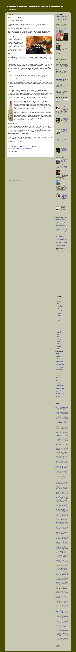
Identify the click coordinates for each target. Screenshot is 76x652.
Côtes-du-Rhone (64, 206)
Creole (57, 463)
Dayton (58, 466)
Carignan (65, 439)
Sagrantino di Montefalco (60, 572)
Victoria (61, 621)
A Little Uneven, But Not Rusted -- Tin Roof (61, 140)
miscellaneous (60, 522)
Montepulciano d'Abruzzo (62, 526)
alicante (65, 407)
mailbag (62, 511)
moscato (64, 528)
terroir (57, 598)
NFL (59, 539)
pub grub (62, 557)
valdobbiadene (63, 612)
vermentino (64, 620)
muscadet (57, 532)
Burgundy (64, 431)
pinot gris (60, 551)
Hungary (66, 494)
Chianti (57, 448)
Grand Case (65, 487)
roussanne (57, 569)
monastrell (66, 523)
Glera (61, 486)
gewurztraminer (65, 484)
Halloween (57, 492)
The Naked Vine (65, 45)
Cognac (67, 456)
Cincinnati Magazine (60, 223)
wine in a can (58, 634)
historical (62, 493)
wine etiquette (66, 631)
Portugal (58, 554)
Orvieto (57, 546)
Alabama (57, 407)
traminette (65, 605)
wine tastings (65, 636)
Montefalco (59, 524)
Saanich (60, 570)
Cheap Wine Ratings (60, 356)
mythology (57, 533)
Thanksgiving (58, 600)
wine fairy (59, 633)
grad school (65, 486)
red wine (66, 561)
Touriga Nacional (58, 605)
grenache (57, 489)
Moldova (62, 523)
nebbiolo (65, 534)
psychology (58, 557)
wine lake (63, 634)
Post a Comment (12, 153)
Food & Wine (58, 383)
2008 (58, 345)
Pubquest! (58, 391)
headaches (57, 493)
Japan (57, 501)
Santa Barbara (61, 577)
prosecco (58, 556)
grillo (63, 489)
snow (58, 584)
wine (57, 630)
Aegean (62, 404)
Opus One (61, 543)
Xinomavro (66, 638)
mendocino (57, 516)
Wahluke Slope (58, 626)
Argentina (62, 412)
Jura (61, 504)
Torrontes (58, 603)
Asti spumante (66, 414)
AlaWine (57, 353)
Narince (61, 534)
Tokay (67, 602)
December (60, 306)
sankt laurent (65, 575)
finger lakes (66, 475)
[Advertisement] (30, 167)
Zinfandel (59, 639)
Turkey (61, 608)
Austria (58, 417)
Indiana (66, 496)
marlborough (63, 515)
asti (61, 414)
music (66, 532)
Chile (57, 449)
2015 (58, 332)
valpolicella (65, 613)
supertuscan (58, 592)
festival (61, 475)
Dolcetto (57, 470)
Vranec (66, 625)
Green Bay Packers (63, 488)
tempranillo (29, 148)
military (57, 520)
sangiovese (58, 575)
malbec (57, 512)
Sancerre (64, 574)
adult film (57, 404)
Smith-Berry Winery (59, 396)
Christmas (57, 452)
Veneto (65, 617)
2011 (58, 339)
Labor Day (65, 505)
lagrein (57, 506)
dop (66, 470)
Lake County (63, 506)
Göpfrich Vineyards (59, 385)
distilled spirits (58, 468)
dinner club (63, 467)
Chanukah (57, 443)
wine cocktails (59, 631)
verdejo (65, 618)
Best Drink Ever (59, 355)
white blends (63, 627)
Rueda (62, 569)
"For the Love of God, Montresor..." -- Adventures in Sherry (64, 150)
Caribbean (59, 439)
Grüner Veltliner (63, 491)
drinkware (57, 471)
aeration (66, 404)
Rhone (65, 564)
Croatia (67, 463)
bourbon (64, 426)
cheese (65, 445)
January (59, 328)
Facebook (57, 87)
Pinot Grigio (65, 549)
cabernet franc (59, 432)
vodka (56, 625)
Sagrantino (65, 570)
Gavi (66, 483)
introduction (63, 65)
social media (66, 584)
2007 (58, 346)
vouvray (61, 625)
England (61, 472)
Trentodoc (61, 607)
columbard (59, 457)
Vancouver (57, 615)
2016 (58, 331)
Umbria (57, 611)
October (59, 310)
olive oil (66, 542)
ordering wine (66, 543)
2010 (58, 341)
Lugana (62, 510)
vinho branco (66, 621)
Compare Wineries (59, 361)
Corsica (66, 461)
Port (63, 552)
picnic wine (61, 548)
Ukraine (65, 610)
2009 (58, 343)
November (60, 308)
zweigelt (64, 639)
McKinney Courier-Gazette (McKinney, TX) (61, 234)
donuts (62, 470)
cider (61, 452)
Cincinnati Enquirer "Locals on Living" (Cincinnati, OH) (61, 222)
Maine (66, 511)
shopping (63, 583)
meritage (64, 516)
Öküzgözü (57, 542)
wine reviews (64, 635)
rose (67, 566)
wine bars (62, 630)
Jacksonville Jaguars (59, 500)
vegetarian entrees (59, 617)
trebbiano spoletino (63, 606)
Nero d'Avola (58, 536)
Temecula (64, 596)
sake (67, 572)
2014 (58, 334)
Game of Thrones (59, 482)
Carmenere (58, 440)
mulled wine (64, 531)
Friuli (65, 479)
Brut (58, 431)
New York (65, 537)
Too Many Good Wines (60, 367)
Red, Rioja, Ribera (61, 324)
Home (30, 178)
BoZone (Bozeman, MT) (60, 219)
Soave (61, 584)
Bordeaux (58, 426)
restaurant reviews (62, 562)
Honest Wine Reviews (60, 364)
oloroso (57, 543)
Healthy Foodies (59, 386)
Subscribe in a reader (60, 251)
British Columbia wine (64, 428)
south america (65, 587)
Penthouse (57, 547)
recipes (67, 560)
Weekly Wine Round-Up (60, 370)
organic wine (64, 544)
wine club (66, 630)
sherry (63, 582)
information (65, 497)
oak (61, 541)
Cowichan (65, 462)
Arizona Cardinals (60, 413)
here (65, 85)
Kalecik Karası (58, 505)
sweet (66, 592)
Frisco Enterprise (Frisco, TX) (61, 229)
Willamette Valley (64, 629)
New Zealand (58, 538)
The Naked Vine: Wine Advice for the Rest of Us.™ (34, 6)
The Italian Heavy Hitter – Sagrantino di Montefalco (64, 160)
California (59, 435)
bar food (57, 418)
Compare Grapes (59, 359)
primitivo (60, 555)
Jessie (66, 501)
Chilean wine (63, 449)
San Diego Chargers (61, 573)
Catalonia (63, 440)
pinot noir (66, 551)
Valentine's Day (58, 613)
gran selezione (58, 487)
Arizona (67, 412)
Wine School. (63, 66)
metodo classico (64, 519)
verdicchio (57, 620)
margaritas (63, 514)
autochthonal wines (64, 417)
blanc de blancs (64, 423)
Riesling (66, 565)
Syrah (57, 595)
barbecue (61, 418)
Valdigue (57, 612)
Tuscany (59, 610)
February (60, 327)
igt (59, 496)
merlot (57, 518)
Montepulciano (65, 524)
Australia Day (66, 416)
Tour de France (64, 603)
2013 (58, 336)
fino (57, 476)
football (67, 476)
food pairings (61, 476)
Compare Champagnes (60, 358)
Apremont (57, 412)
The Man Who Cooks (61, 602)
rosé (59, 568)
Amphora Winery (59, 375)
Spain (26, 148)
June (59, 315)
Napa (57, 534)
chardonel (64, 443)
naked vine (63, 533)
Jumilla (57, 504)
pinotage (59, 552)
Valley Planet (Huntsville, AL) (61, 242)
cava (67, 440)
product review (66, 555)
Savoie (67, 579)
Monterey (57, 527)
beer (67, 421)
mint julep (64, 520)
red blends (59, 561)
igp (57, 496)
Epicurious (58, 380)
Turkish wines (65, 608)
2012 (58, 337)
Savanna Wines (64, 170)
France (66, 478)
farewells (57, 475)
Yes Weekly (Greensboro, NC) (61, 245)
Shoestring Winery (59, 394)
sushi (63, 592)
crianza (60, 463)
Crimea (63, 463)
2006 (58, 348)
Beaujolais (66, 419)
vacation (66, 611)
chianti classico (64, 448)
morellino (58, 528)
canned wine (61, 438)
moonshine (66, 527)
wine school (58, 636)
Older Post (49, 178)
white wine (58, 629)
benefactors (59, 422)
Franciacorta (61, 479)
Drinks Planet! (58, 378)
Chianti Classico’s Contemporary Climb (62, 323)
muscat (62, 532)
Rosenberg (65, 568)
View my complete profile (60, 54)
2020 (58, 299)
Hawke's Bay (64, 492)
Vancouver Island (58, 616)
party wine (61, 546)
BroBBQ (57, 377)
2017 (58, 305)
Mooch (62, 527)
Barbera (65, 418)
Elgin (58, 472)
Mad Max (58, 511)
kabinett (65, 504)
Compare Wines (59, 362)
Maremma (58, 514)
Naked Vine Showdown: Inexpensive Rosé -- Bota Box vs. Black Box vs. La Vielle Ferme (64, 196)
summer (65, 591)
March (59, 320)
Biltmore (65, 422)
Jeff (61, 501)
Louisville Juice (59, 366)
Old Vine (61, 542)
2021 (58, 298)
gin (57, 486)
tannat (62, 595)
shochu (59, 583)
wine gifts (65, 633)
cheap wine (61, 445)
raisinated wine (58, 560)
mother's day (64, 529)
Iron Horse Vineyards (60, 388)
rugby (66, 569)
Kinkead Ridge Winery (60, 390)
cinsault (59, 453)
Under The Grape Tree (60, 369)
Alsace (57, 409)
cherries (65, 447)
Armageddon (66, 413)
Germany (57, 484)
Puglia (66, 557)
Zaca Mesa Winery (59, 397)
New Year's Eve (59, 537)
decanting (62, 466)
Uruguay (61, 611)
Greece (57, 488)
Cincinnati (66, 452)
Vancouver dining (64, 615)
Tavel (65, 595)
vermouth (57, 621)
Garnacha (13, 148)
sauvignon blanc (59, 579)
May (59, 317)
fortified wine (59, 478)
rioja (23, 148)
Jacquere (65, 500)
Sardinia (58, 578)
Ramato (63, 560)
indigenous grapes (59, 497)
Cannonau (66, 438)
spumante (59, 590)
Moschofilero (58, 529)
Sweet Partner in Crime (61, 593)
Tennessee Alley (64, 597)
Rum (56, 570)
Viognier (64, 623)
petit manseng (62, 547)
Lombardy (58, 510)
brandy (62, 427)
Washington (65, 626)
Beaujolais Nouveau (61, 421)
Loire (67, 509)
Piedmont (66, 548)
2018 (58, 303)
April (59, 318)
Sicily (67, 583)
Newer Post (11, 178)
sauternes (64, 578)
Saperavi (67, 577)
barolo (57, 419)
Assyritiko (58, 414)
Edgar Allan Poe (65, 471)
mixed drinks (58, 523)
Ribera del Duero (18, 148)
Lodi (64, 509)
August (59, 311)
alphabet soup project (61, 408)
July (59, 313)
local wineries (58, 509)
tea (67, 595)
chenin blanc (58, 447)
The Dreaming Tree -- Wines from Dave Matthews (64, 119)
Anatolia (66, 409)
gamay (66, 481)
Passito (66, 546)
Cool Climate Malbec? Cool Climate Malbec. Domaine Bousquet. (64, 183)
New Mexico (64, 536)
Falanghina (61, 473)
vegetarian (65, 616)
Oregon (58, 544)
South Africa (58, 587)
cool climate (61, 461)
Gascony (62, 483)
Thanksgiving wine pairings (63, 601)
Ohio (65, 541)
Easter (61, 471)
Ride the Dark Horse (60, 393)
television (58, 596)
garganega (65, 482)
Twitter (57, 89)
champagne (64, 441)
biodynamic (57, 423)
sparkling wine (64, 588)
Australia (59, 416)
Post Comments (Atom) (17, 180)
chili (67, 449)
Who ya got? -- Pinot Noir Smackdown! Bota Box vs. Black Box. (64, 108)
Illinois (62, 496)
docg (66, 468)
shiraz (67, 582)
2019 (58, 301)
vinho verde (59, 622)
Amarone (61, 409)
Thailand (64, 598)
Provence (65, 556)
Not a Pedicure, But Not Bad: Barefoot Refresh (64, 130)
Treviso (66, 607)
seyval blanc (58, 582)
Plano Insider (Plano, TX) (61, 236)
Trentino (57, 607)
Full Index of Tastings (60, 76)
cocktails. (57, 456)
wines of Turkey (60, 638)
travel (57, 606)
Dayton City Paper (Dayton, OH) (62, 225)
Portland (67, 552)
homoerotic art (61, 494)
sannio (57, 577)
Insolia (57, 499)
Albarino (61, 407)
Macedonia (66, 510)
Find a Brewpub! (59, 382)
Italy (62, 499)
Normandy (63, 539)
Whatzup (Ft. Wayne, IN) (60, 243)
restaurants (58, 564)
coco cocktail (62, 456)
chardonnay (58, 444)
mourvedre (57, 531)
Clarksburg (65, 453)
